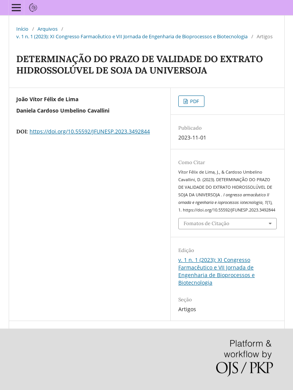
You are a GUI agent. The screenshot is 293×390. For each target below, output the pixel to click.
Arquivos (47, 28)
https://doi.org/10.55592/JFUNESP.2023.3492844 (90, 131)
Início (22, 28)
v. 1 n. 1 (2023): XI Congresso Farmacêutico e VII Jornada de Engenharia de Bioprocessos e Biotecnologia (132, 36)
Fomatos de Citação (206, 223)
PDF (194, 101)
